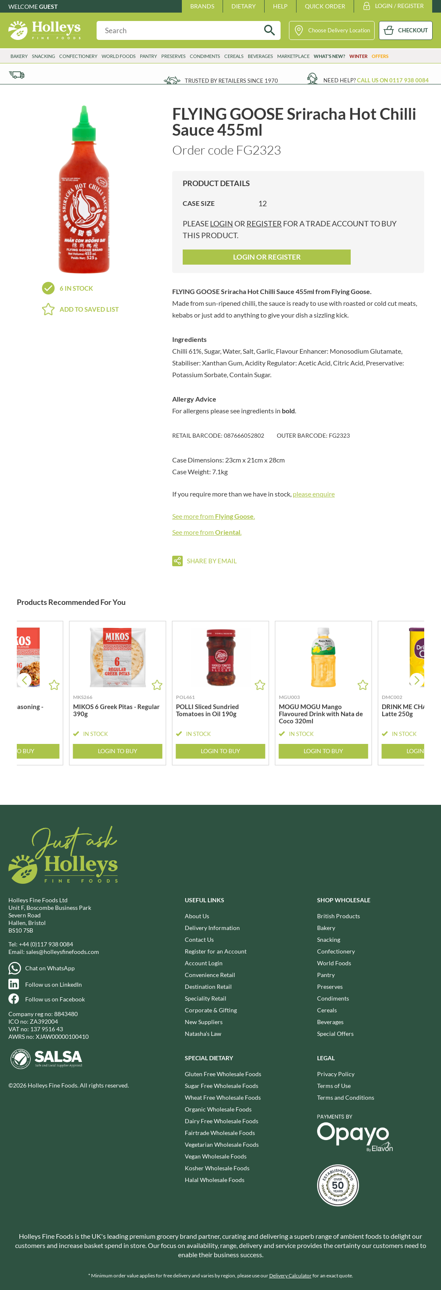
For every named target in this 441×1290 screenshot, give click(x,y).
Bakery (19, 56)
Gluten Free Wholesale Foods (223, 1073)
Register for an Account (216, 951)
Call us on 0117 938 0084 (393, 80)
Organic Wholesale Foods (218, 1109)
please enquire (314, 494)
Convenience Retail (210, 974)
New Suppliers (204, 1021)
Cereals (234, 56)
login (221, 223)
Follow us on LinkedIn (53, 984)
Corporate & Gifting (211, 1010)
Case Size (199, 203)
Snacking (43, 56)
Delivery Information (212, 927)
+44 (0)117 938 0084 (46, 944)
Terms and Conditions (345, 1097)
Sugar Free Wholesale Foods (221, 1085)
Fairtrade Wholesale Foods (220, 1132)
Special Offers (335, 1033)
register (264, 223)
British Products (338, 916)
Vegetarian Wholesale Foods (222, 1144)
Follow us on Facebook (55, 999)
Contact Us (199, 939)
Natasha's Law (203, 1033)
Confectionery (78, 56)
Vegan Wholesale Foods (216, 1156)
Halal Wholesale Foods (214, 1179)
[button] (417, 680)
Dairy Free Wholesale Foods (221, 1120)
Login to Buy (117, 751)
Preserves (173, 56)
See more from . (213, 516)
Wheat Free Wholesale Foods (223, 1097)
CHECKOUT (413, 30)
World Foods (119, 56)
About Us (197, 916)
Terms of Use (334, 1085)
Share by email (212, 561)
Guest (48, 6)
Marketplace (293, 56)
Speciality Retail (205, 998)
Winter (358, 56)
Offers (380, 56)
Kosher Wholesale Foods (217, 1168)
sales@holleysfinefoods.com (62, 951)
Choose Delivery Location (339, 30)
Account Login (204, 963)
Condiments (205, 56)
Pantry (148, 56)
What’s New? (329, 56)
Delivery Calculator (290, 1275)
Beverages (260, 56)
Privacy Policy (335, 1073)
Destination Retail (208, 986)
